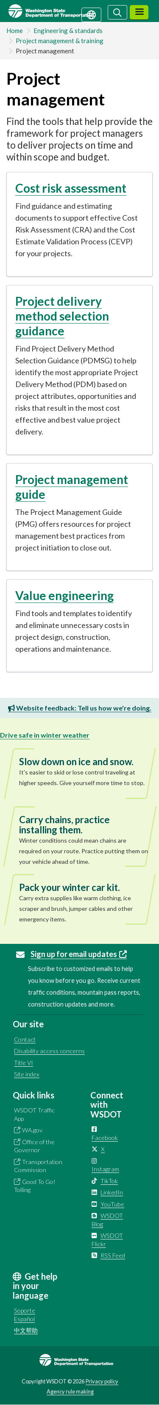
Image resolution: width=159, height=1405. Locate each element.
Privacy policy (102, 1381)
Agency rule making (70, 1391)
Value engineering (64, 595)
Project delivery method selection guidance (62, 316)
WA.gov (32, 1130)
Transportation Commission (38, 1166)
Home (14, 30)
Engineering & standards (68, 30)
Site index (26, 1074)
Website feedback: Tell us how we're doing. (79, 708)
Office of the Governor (34, 1146)
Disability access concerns (49, 1050)
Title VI (23, 1062)
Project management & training (59, 40)
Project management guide (71, 486)
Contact (25, 1039)
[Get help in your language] (91, 14)
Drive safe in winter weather (44, 735)
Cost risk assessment (70, 188)
